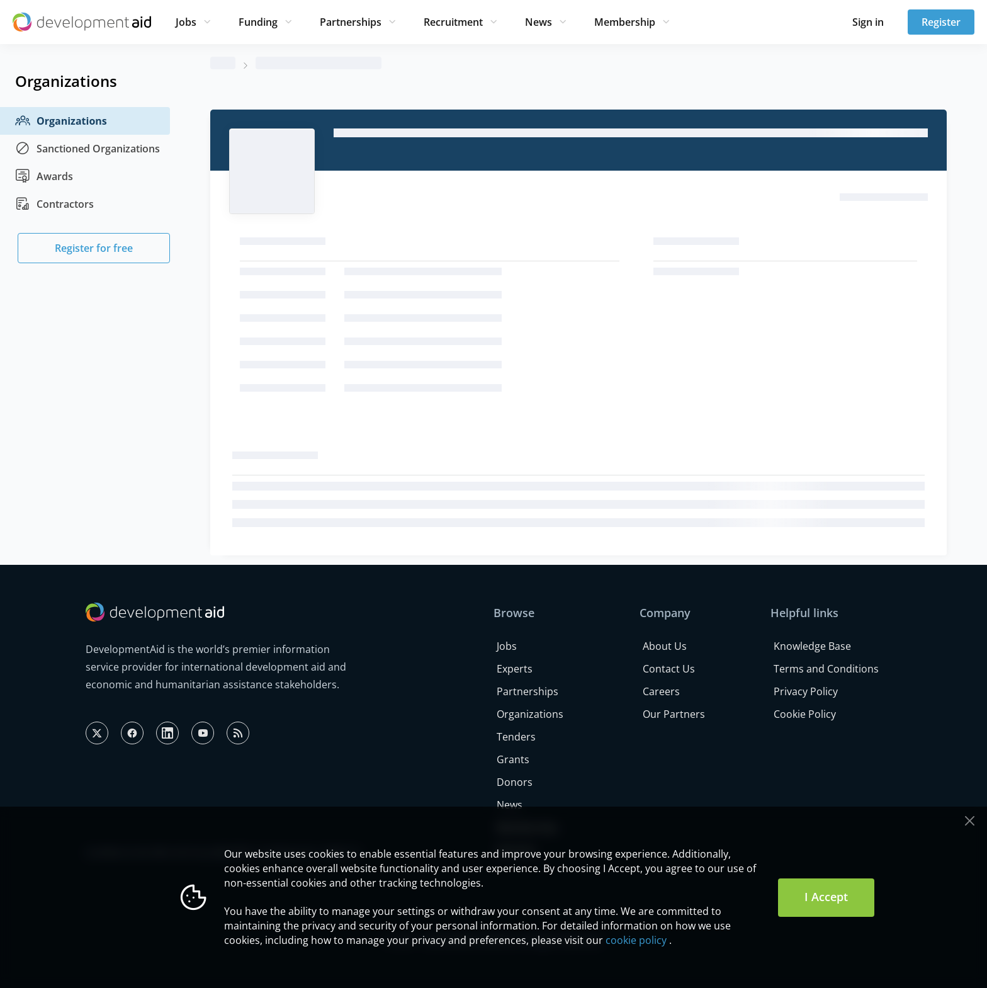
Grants (513, 759)
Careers (661, 691)
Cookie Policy (805, 714)
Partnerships (350, 22)
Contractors (54, 204)
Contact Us (669, 669)
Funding (258, 22)
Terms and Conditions (826, 669)
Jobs (186, 22)
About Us (665, 646)
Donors (515, 782)
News (538, 22)
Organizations (61, 120)
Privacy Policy (806, 691)
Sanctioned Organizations (87, 148)
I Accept (826, 896)
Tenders (516, 737)
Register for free (94, 248)
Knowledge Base (812, 646)
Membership (624, 22)
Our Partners (674, 714)
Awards (44, 176)
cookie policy (636, 940)
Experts (515, 669)
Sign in (868, 22)
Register (941, 22)
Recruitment (453, 22)
